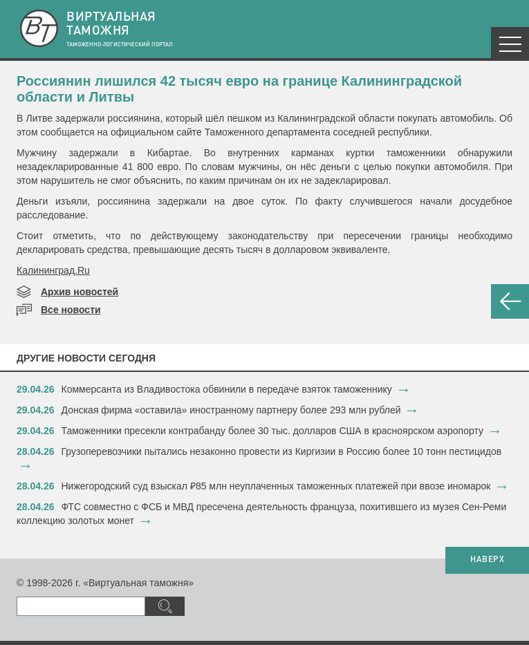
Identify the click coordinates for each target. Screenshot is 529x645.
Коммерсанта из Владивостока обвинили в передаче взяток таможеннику (227, 389)
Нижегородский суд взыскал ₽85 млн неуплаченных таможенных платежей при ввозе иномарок (276, 486)
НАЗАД (510, 301)
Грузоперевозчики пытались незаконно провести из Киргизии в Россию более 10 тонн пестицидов (282, 451)
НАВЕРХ (487, 560)
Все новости (71, 309)
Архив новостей (79, 291)
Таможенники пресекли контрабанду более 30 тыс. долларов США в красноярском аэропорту (272, 430)
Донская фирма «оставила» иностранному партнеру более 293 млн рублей (231, 409)
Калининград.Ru (53, 270)
